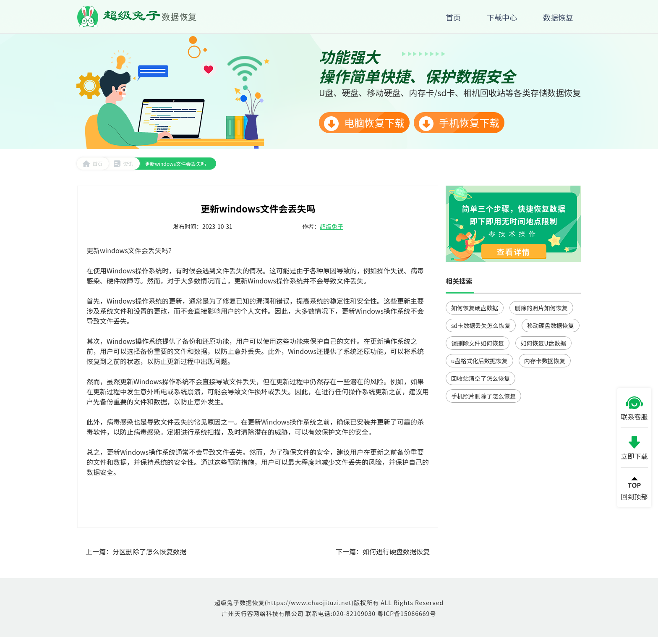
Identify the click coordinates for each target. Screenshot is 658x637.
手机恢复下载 (459, 123)
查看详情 (513, 251)
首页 (92, 163)
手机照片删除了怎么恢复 (483, 396)
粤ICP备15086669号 (406, 613)
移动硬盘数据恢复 (550, 325)
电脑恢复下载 (364, 123)
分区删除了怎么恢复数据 (149, 551)
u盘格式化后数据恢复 (479, 361)
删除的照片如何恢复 (541, 308)
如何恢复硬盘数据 (474, 308)
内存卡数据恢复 (544, 361)
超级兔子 (331, 226)
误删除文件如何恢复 (477, 343)
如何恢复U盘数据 (543, 343)
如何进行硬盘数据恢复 (396, 551)
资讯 (123, 163)
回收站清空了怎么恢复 (480, 378)
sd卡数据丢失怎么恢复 (480, 325)
